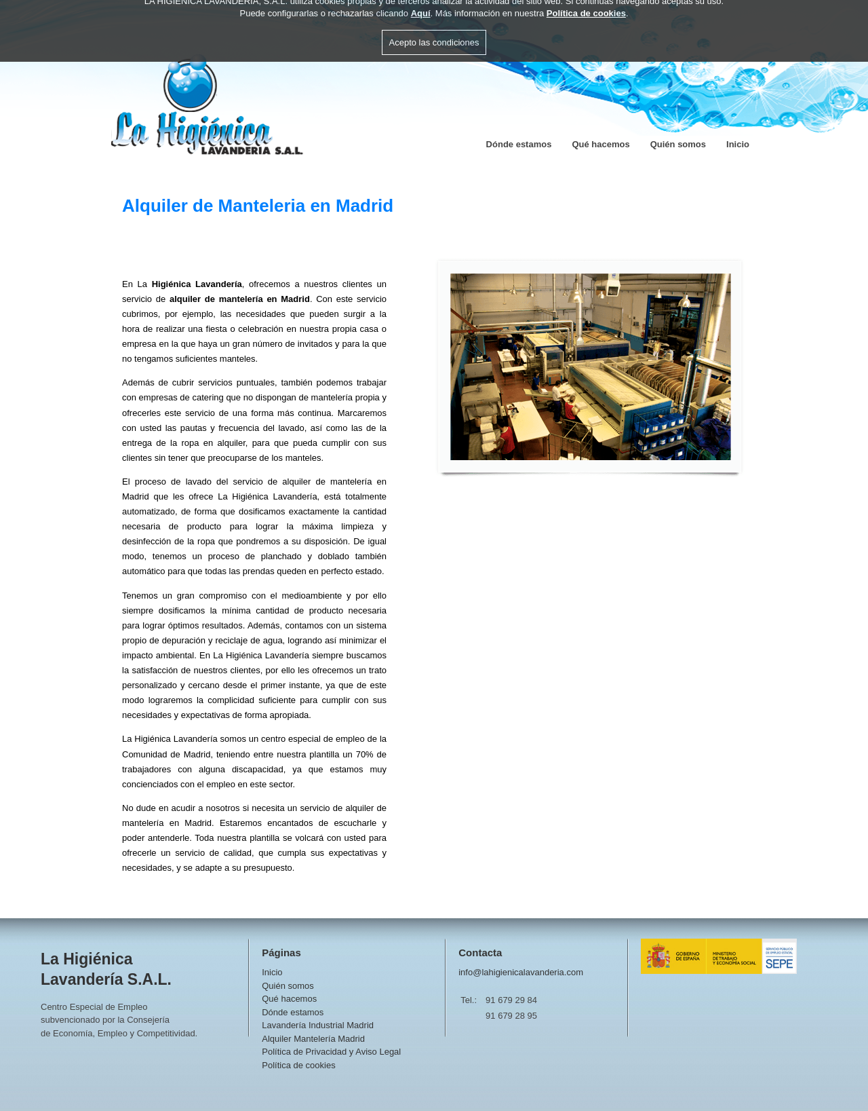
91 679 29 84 (511, 1000)
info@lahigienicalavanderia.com (520, 972)
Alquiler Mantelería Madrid (313, 1039)
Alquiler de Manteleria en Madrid (257, 205)
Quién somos (678, 144)
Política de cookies (298, 1065)
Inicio (737, 144)
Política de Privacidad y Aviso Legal (331, 1052)
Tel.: (468, 1000)
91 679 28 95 (511, 1016)
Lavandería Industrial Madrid (318, 1025)
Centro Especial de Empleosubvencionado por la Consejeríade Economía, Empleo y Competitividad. (119, 1020)
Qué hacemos (600, 144)
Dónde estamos (519, 144)
